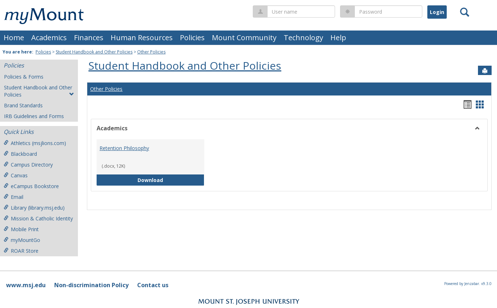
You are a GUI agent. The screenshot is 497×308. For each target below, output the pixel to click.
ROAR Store (21, 250)
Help (338, 37)
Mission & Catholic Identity (38, 218)
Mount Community (244, 37)
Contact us (152, 285)
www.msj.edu (26, 285)
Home (14, 37)
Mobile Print (21, 229)
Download (171, 179)
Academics (49, 37)
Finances (88, 37)
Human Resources (142, 37)
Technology (303, 37)
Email (13, 196)
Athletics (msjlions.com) (35, 143)
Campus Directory (28, 164)
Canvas (16, 175)
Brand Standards (23, 105)
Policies (192, 37)
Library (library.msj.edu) (34, 207)
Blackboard (20, 153)
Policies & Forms (23, 76)
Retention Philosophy (124, 148)
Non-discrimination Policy (91, 285)
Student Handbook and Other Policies (94, 52)
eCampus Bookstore (31, 186)
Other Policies (151, 52)
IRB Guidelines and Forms (34, 116)
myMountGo (22, 240)
